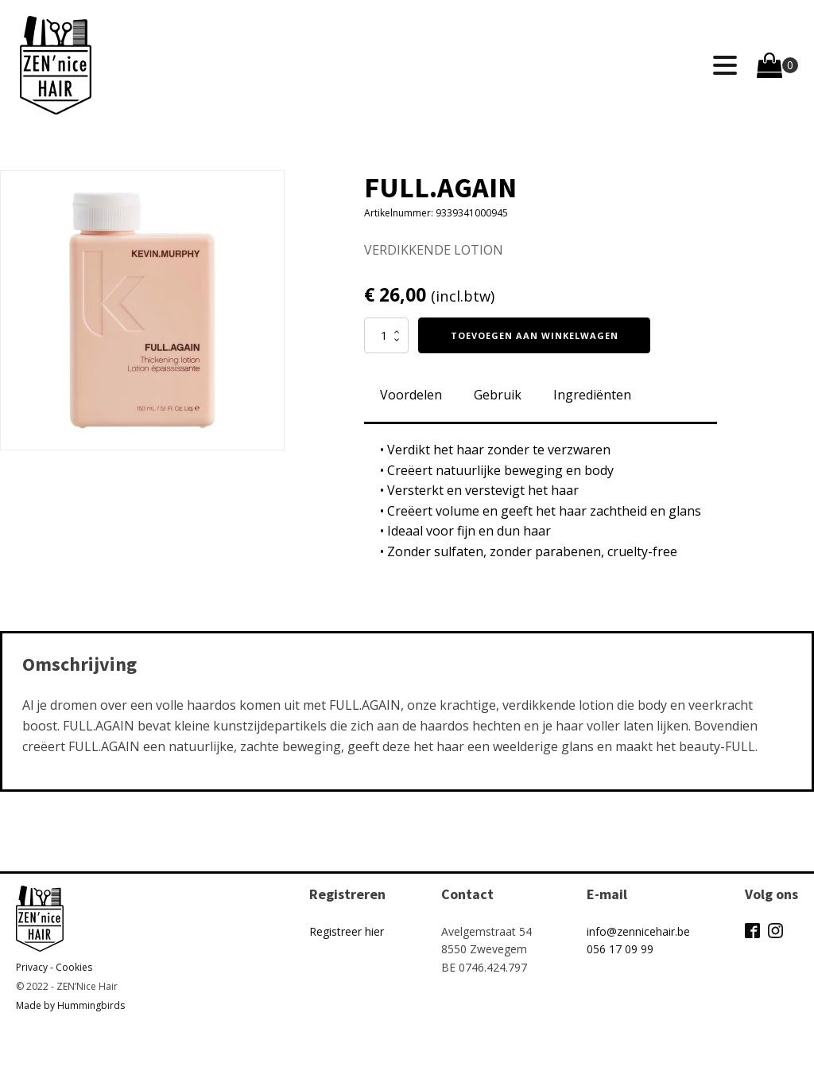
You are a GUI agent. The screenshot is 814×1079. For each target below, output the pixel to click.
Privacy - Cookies (54, 967)
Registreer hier (346, 931)
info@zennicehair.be (638, 931)
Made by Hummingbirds (70, 1005)
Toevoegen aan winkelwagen (534, 335)
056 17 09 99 (620, 948)
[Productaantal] (386, 335)
